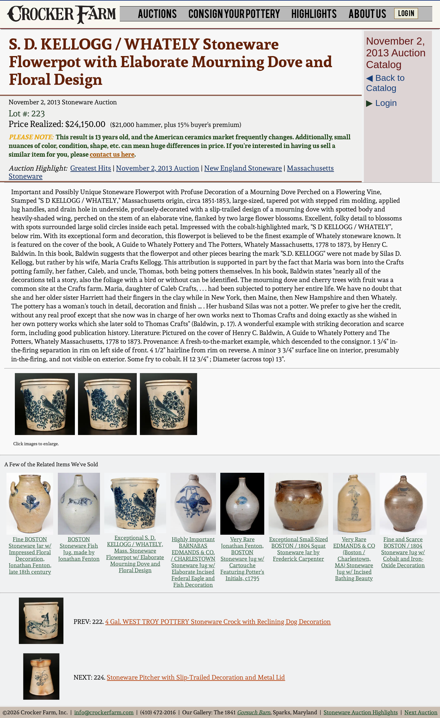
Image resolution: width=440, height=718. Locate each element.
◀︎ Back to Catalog (385, 83)
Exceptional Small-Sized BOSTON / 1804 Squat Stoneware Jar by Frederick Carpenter (298, 549)
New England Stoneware (243, 168)
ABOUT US (367, 13)
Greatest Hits (90, 168)
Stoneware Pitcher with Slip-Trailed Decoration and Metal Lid (196, 677)
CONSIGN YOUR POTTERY (234, 13)
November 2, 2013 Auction (157, 168)
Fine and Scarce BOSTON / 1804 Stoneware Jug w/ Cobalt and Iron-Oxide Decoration (403, 552)
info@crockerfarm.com (104, 712)
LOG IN (406, 12)
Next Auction (421, 712)
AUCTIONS (157, 13)
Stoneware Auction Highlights (361, 712)
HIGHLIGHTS (314, 13)
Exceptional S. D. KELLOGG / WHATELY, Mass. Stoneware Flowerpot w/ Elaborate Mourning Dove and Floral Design (135, 553)
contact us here (112, 154)
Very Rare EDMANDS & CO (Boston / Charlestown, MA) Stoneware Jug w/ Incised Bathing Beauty (354, 558)
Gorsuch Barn (253, 712)
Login (386, 103)
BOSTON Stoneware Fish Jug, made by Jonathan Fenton (79, 549)
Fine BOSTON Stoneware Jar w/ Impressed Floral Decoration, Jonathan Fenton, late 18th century (30, 555)
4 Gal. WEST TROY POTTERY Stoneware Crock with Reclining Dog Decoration (218, 621)
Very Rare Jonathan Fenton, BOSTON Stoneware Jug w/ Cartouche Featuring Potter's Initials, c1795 (242, 558)
